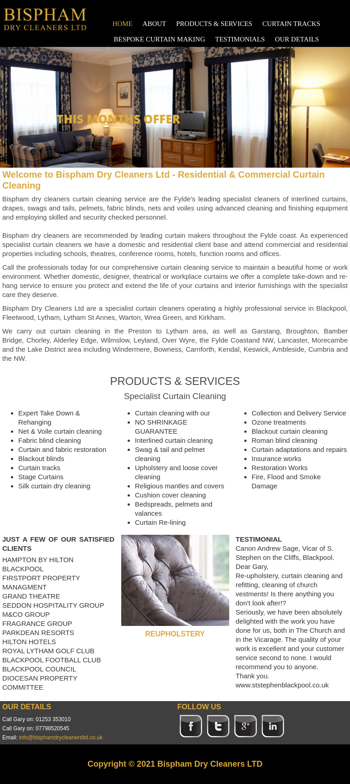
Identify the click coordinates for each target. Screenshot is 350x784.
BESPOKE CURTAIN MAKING (159, 39)
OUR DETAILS (297, 39)
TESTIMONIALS (240, 39)
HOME (123, 23)
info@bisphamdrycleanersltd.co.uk (61, 737)
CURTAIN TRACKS (291, 23)
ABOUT (154, 23)
